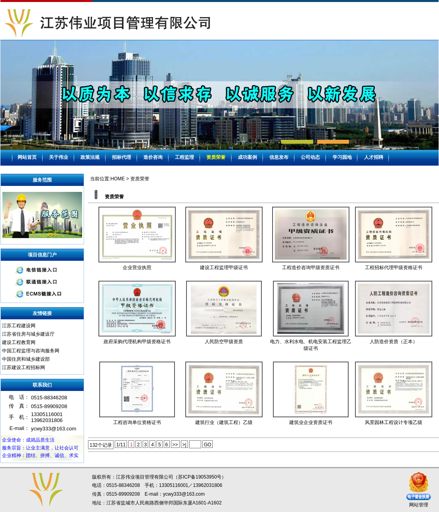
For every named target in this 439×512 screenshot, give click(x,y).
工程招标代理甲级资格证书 (393, 267)
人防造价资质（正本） (393, 341)
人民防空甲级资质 (224, 341)
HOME (117, 179)
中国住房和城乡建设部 (26, 359)
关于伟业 (58, 157)
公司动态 (310, 157)
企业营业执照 (137, 267)
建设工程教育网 (18, 342)
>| (184, 445)
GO (208, 445)
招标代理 (121, 157)
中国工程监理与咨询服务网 (30, 351)
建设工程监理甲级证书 (224, 267)
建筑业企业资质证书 (310, 422)
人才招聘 (373, 157)
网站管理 (418, 505)
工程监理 (184, 157)
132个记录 (101, 445)
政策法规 (90, 157)
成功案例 (247, 157)
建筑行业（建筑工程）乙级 (224, 422)
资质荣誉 (215, 157)
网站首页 (27, 157)
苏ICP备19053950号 (199, 477)
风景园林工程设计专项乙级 (393, 422)
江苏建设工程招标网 (23, 367)
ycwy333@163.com (184, 494)
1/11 (120, 445)
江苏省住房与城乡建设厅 (28, 334)
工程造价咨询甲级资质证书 (310, 267)
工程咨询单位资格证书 (137, 422)
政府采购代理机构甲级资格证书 (137, 341)
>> (175, 445)
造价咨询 (153, 157)
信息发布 (278, 157)
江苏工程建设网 (18, 325)
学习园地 (342, 157)
